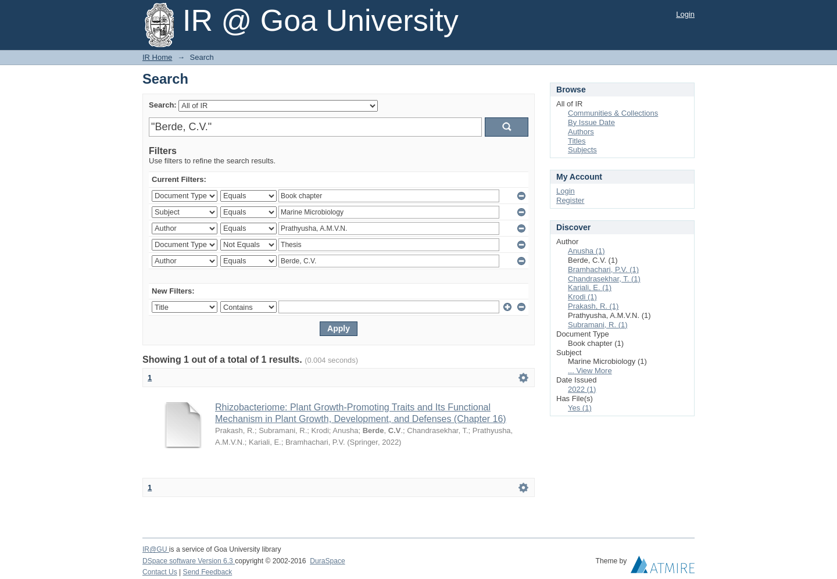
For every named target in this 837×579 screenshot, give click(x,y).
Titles (577, 141)
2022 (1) (582, 389)
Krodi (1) (582, 296)
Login (685, 14)
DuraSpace (327, 561)
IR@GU (155, 549)
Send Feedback (208, 572)
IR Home (157, 57)
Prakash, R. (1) (593, 306)
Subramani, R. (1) (598, 324)
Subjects (582, 149)
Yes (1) (580, 407)
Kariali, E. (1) (589, 287)
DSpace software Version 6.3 (188, 561)
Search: (163, 105)
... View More (590, 370)
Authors (581, 131)
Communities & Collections (613, 113)
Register (570, 200)
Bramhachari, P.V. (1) (603, 269)
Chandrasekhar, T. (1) (604, 278)
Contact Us (159, 572)
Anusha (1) (586, 250)
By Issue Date (591, 122)
